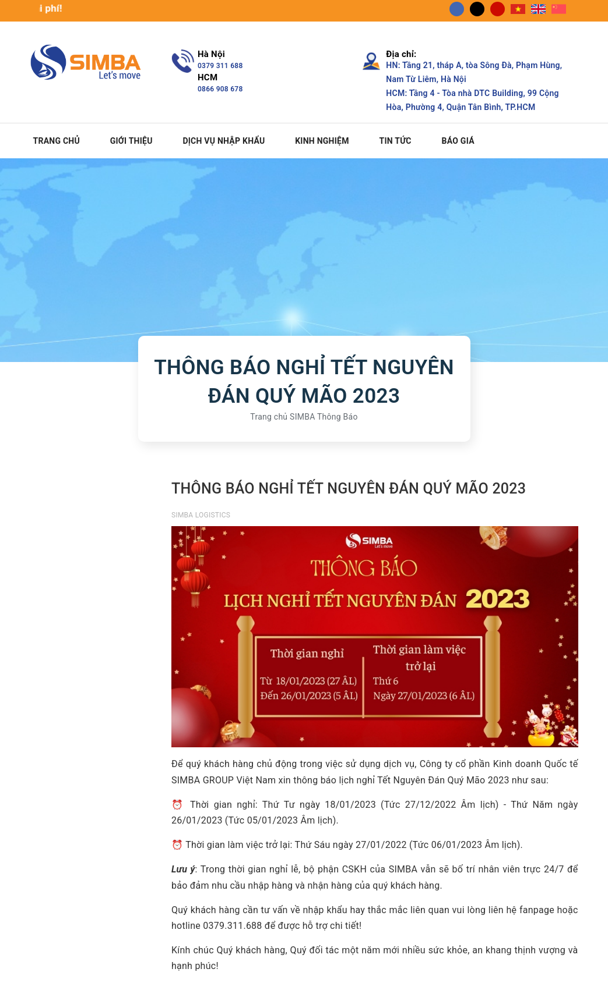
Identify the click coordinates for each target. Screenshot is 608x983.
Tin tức (395, 141)
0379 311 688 (220, 66)
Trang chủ (56, 141)
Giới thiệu (131, 141)
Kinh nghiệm (322, 141)
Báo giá (458, 141)
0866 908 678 (220, 89)
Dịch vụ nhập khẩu (223, 141)
